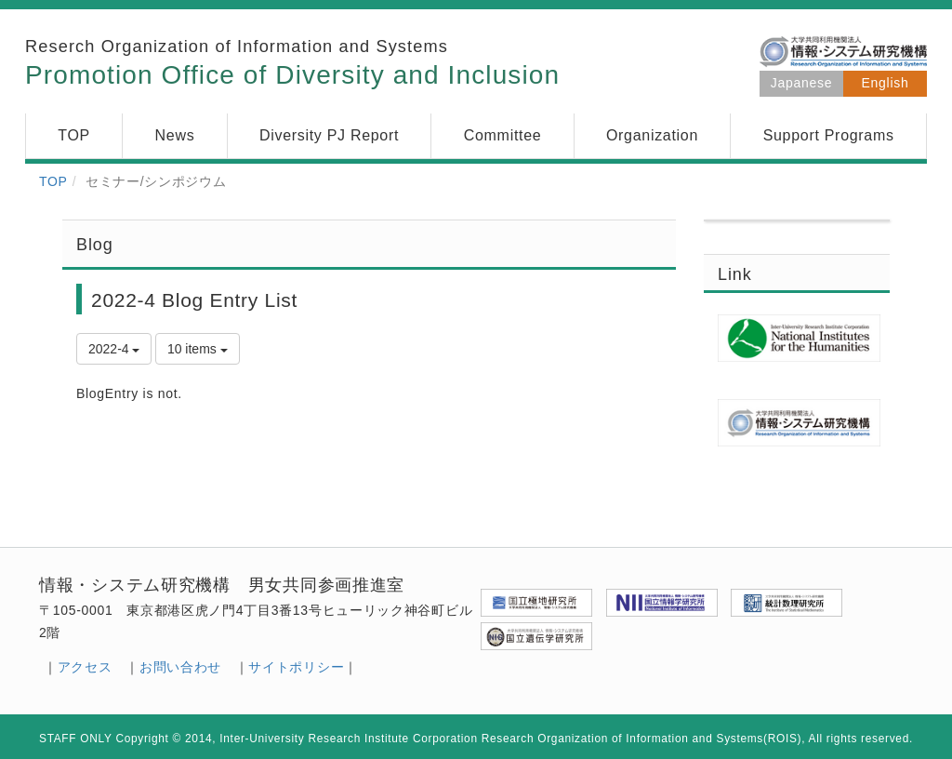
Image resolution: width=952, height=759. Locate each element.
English (885, 82)
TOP (53, 181)
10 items (197, 348)
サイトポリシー (296, 666)
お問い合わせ (180, 666)
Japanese (801, 82)
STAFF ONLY (75, 738)
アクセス (85, 666)
